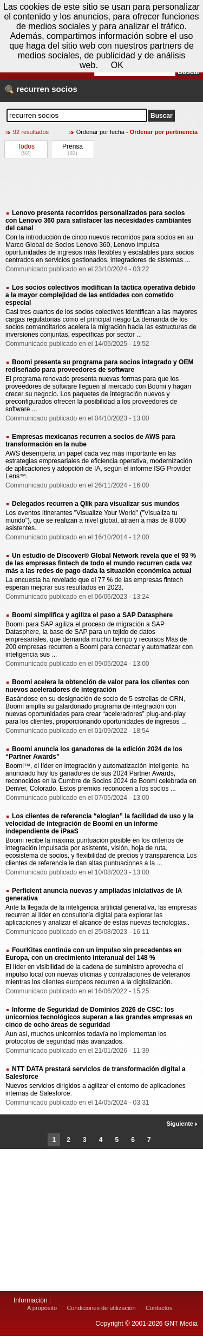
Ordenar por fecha (100, 132)
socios (64, 88)
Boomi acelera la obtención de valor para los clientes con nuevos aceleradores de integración (97, 685)
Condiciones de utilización (101, 1308)
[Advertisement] (101, 183)
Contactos (159, 1308)
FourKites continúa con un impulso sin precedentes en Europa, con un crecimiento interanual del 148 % (93, 953)
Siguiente (182, 1123)
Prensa (72, 146)
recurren (32, 88)
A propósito (42, 1308)
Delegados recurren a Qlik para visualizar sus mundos (95, 503)
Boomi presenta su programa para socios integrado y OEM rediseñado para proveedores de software (99, 365)
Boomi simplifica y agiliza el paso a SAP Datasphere (92, 615)
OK (117, 65)
